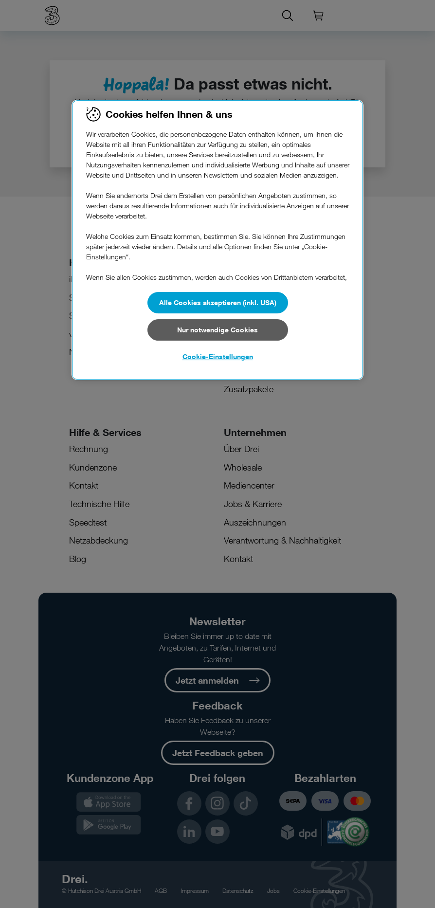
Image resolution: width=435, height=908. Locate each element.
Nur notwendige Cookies (217, 330)
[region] (217, 240)
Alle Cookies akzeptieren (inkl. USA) (217, 302)
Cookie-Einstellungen (217, 356)
